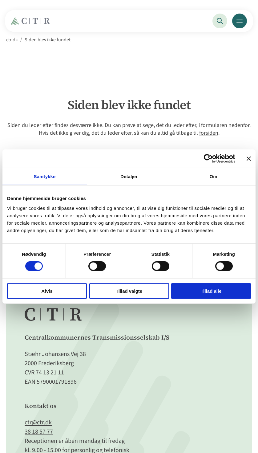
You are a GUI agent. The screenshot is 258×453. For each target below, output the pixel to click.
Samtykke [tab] (45, 176)
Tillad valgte (129, 290)
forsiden (208, 133)
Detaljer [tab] (129, 176)
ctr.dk (12, 39)
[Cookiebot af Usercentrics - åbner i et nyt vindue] (208, 158)
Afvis (47, 290)
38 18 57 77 (39, 431)
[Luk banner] (249, 159)
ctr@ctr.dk (38, 422)
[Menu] (239, 21)
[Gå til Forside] (32, 23)
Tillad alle (210, 290)
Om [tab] (213, 176)
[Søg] (219, 21)
